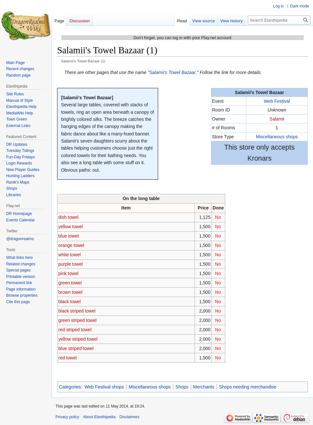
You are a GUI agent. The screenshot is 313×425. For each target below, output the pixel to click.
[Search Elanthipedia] (279, 20)
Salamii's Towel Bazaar (172, 72)
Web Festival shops (104, 386)
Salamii (276, 119)
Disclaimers (129, 417)
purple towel (70, 264)
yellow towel (70, 226)
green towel (70, 282)
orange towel (71, 245)
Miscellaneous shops (277, 136)
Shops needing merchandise (247, 386)
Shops (182, 386)
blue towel (68, 236)
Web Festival (277, 101)
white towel (69, 254)
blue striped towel (76, 348)
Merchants (203, 386)
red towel (67, 357)
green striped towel (77, 320)
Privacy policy (67, 417)
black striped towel (77, 310)
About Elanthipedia (99, 417)
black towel (69, 301)
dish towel (68, 217)
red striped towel (75, 329)
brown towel (70, 292)
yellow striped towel (77, 339)
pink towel (68, 273)
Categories (70, 386)
